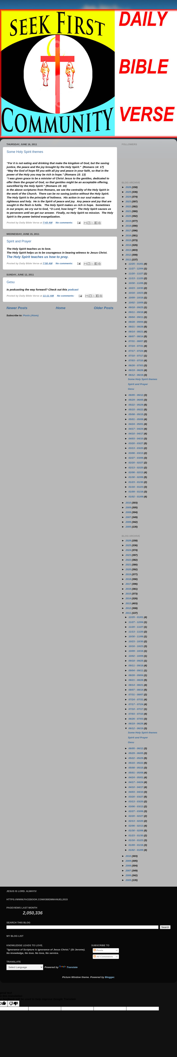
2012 (129, 254)
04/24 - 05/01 (136, 424)
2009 (129, 507)
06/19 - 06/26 (136, 370)
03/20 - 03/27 (136, 443)
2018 (129, 225)
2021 (129, 211)
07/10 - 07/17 (136, 355)
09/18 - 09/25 (136, 307)
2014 (129, 245)
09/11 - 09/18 (136, 312)
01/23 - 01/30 (136, 482)
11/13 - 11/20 (136, 278)
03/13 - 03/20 (136, 448)
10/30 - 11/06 (136, 283)
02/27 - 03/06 (136, 457)
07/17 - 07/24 (136, 351)
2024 (129, 196)
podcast (73, 289)
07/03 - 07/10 (136, 360)
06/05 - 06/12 (136, 395)
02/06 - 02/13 (136, 472)
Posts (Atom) (31, 315)
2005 (129, 526)
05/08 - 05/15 (136, 414)
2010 (129, 502)
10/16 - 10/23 (136, 292)
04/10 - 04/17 (136, 433)
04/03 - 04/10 (136, 438)
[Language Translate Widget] (24, 967)
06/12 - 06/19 (136, 375)
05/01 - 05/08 (136, 419)
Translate (68, 967)
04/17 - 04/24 (136, 428)
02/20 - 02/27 (136, 462)
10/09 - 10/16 (136, 297)
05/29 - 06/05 (136, 399)
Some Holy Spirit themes (25, 152)
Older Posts (103, 308)
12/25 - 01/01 (136, 263)
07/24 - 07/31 (136, 346)
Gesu (11, 282)
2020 (129, 216)
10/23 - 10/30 (136, 288)
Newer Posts (16, 308)
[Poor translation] (13, 1004)
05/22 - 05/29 (136, 404)
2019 (129, 221)
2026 (129, 187)
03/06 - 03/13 (136, 453)
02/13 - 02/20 (136, 467)
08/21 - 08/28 (136, 326)
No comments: (64, 222)
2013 (129, 250)
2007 (129, 517)
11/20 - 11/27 (136, 273)
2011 (129, 259)
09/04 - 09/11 (136, 317)
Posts (98, 950)
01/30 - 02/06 (136, 477)
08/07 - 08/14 (136, 336)
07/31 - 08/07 (136, 341)
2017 (129, 230)
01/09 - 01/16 (136, 491)
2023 (129, 201)
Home (60, 308)
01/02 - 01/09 (136, 496)
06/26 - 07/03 (136, 365)
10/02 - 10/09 (136, 302)
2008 (129, 512)
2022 (129, 206)
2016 (129, 235)
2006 (129, 522)
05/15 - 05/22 (136, 409)
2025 (129, 192)
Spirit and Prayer (19, 241)
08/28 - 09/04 (136, 321)
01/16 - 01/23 (136, 486)
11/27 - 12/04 (136, 268)
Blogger (109, 977)
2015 (129, 240)
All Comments (103, 956)
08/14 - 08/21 (136, 331)
